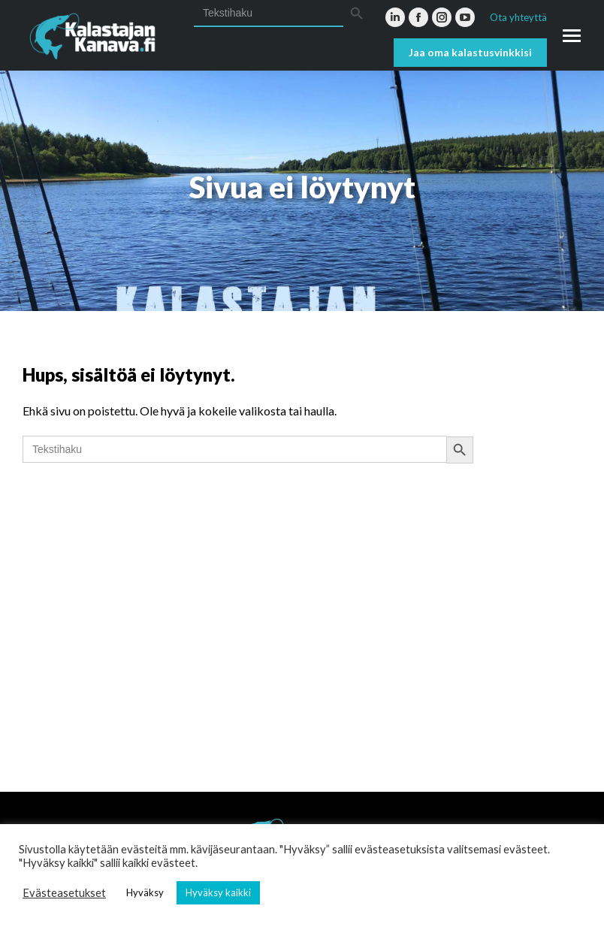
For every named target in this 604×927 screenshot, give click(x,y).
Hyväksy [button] (145, 892)
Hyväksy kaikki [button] (218, 892)
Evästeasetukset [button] (64, 892)
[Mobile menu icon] (571, 35)
